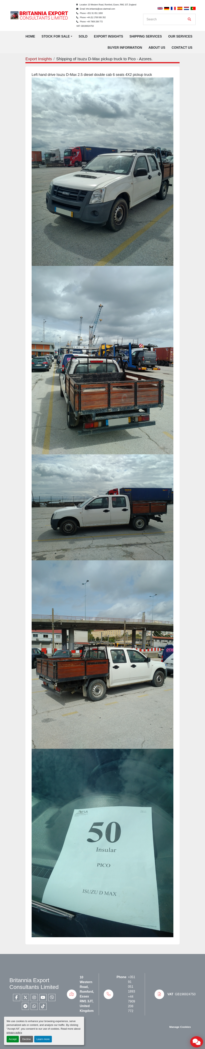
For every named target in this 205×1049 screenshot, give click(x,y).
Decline (26, 1039)
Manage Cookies (180, 1026)
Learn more (42, 1039)
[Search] (167, 19)
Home (30, 36)
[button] (56, 36)
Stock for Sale (55, 36)
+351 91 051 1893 (94, 13)
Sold (83, 36)
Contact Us (182, 47)
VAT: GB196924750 (85, 26)
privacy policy (14, 1032)
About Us (157, 47)
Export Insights (108, 36)
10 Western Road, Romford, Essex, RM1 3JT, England (112, 5)
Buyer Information (125, 47)
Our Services (180, 36)
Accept (13, 1039)
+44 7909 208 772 (94, 22)
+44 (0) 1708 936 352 (96, 17)
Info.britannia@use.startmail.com (100, 9)
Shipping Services (146, 36)
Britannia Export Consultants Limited (34, 983)
